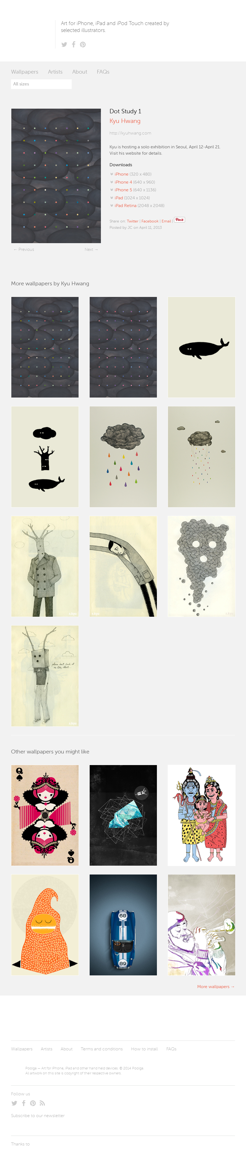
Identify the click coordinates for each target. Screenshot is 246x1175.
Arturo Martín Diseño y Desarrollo (40, 1157)
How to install (144, 1049)
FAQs (103, 72)
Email (166, 221)
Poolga (33, 30)
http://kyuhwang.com (130, 133)
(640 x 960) (135, 182)
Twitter (132, 221)
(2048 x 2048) (139, 206)
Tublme (62, 1157)
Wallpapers (24, 72)
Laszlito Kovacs (21, 1157)
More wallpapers (213, 987)
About (79, 72)
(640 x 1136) (135, 190)
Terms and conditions (102, 1049)
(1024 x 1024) (132, 198)
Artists (55, 72)
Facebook (150, 221)
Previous (26, 250)
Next (89, 250)
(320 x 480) (133, 174)
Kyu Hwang (125, 121)
